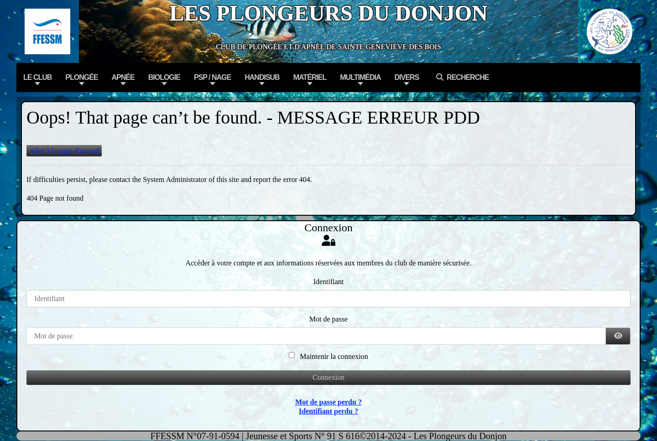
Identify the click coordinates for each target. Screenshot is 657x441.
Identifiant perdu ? (328, 411)
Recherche (461, 77)
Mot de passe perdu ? (328, 402)
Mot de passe (328, 319)
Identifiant (328, 281)
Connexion (328, 377)
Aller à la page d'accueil (64, 151)
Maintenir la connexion (334, 356)
